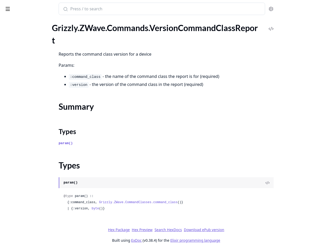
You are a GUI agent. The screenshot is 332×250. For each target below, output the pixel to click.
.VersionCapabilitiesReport (28, 26)
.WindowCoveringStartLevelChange (36, 163)
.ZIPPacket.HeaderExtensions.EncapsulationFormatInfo (37, 212)
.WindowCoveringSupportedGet (32, 177)
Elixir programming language (234, 240)
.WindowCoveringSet (23, 156)
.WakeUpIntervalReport (25, 114)
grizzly (25, 6)
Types (14, 56)
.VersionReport (17, 72)
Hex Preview (181, 229)
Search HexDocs (206, 230)
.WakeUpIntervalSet (21, 121)
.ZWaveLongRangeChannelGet (31, 233)
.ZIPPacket (13, 198)
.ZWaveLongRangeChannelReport (34, 240)
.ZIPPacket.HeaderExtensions (30, 205)
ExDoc (175, 240)
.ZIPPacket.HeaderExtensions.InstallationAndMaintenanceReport (37, 226)
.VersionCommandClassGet (28, 33)
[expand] (72, 28)
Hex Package (158, 229)
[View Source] (306, 182)
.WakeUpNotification (22, 135)
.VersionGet (14, 65)
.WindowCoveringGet (23, 142)
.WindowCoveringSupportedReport (35, 184)
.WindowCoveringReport (26, 149)
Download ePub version (243, 229)
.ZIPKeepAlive (16, 191)
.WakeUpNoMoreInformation (30, 128)
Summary (17, 49)
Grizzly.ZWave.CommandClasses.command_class (177, 202)
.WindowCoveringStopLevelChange (35, 170)
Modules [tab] (31, 22)
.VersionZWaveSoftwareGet (28, 79)
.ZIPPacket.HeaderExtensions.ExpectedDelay (37, 219)
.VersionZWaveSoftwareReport (31, 86)
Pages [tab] (9, 22)
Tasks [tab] (56, 22)
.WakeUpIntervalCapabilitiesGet (33, 93)
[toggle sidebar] (71, 8)
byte (134, 208)
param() (105, 143)
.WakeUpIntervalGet (22, 107)
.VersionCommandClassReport (31, 40)
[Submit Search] (104, 9)
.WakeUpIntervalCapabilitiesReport (35, 100)
